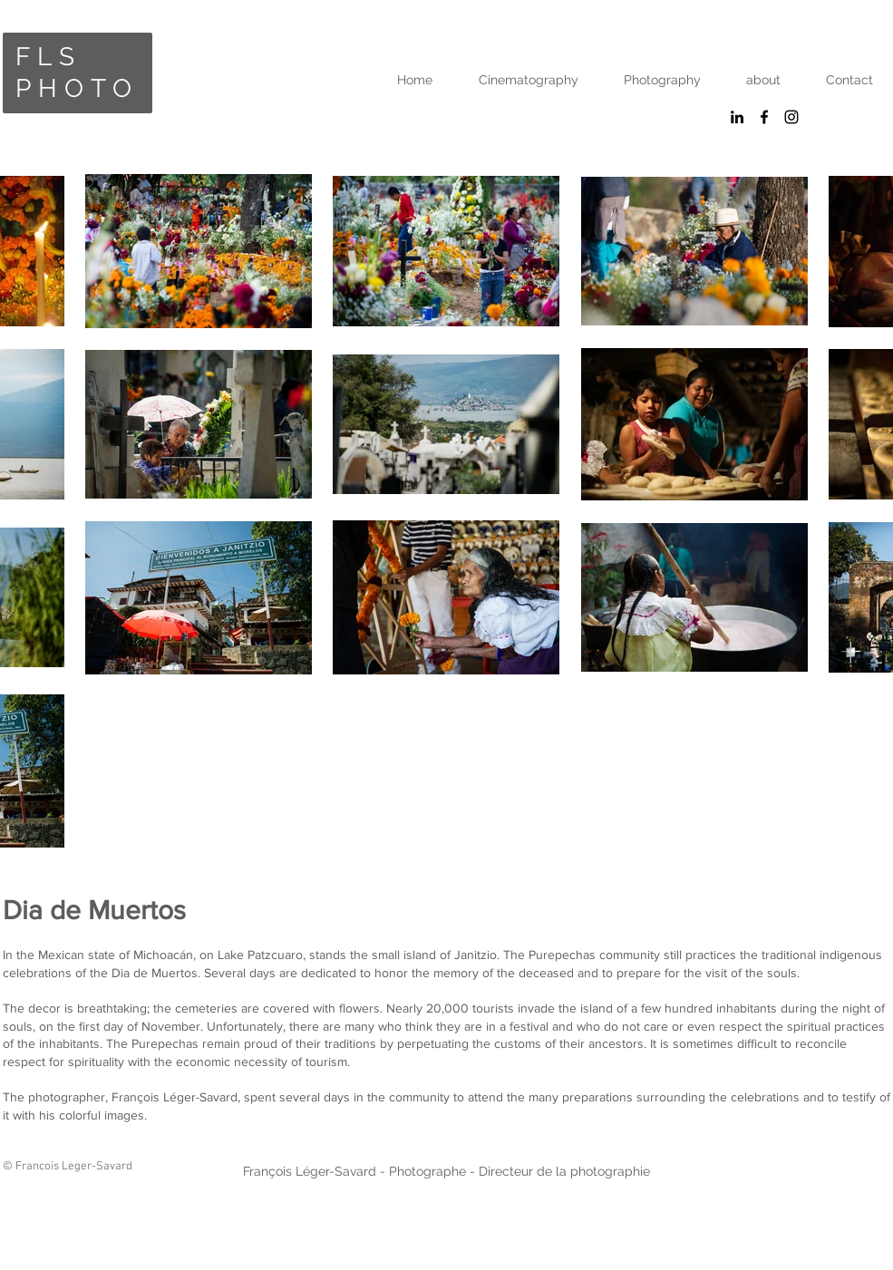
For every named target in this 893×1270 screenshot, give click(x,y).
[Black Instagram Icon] (791, 117)
